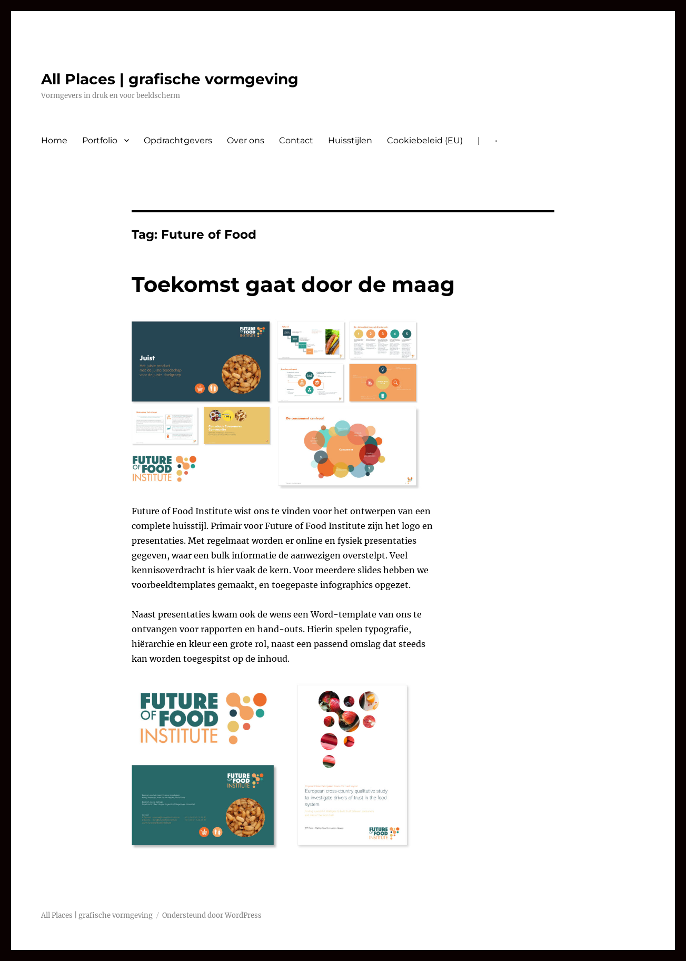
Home (54, 140)
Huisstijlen (350, 140)
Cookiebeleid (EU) (425, 140)
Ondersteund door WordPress (212, 915)
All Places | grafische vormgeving (170, 79)
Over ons (245, 140)
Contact (296, 140)
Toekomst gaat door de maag (293, 284)
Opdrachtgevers (178, 140)
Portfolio (99, 140)
